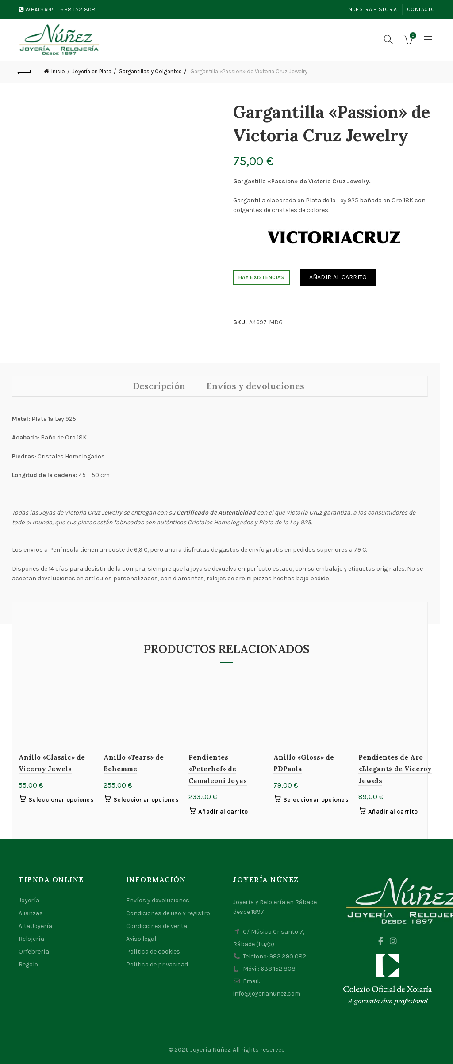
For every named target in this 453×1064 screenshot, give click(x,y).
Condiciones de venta (156, 926)
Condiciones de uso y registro (168, 913)
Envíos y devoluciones (157, 900)
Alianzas (31, 913)
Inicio (58, 71)
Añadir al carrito (338, 277)
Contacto (421, 9)
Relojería (31, 939)
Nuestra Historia (373, 9)
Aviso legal (141, 939)
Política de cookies (153, 951)
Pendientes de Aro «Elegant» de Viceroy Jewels (395, 769)
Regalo (28, 964)
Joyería (29, 900)
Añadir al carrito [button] (223, 811)
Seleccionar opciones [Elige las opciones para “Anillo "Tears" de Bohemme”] (146, 799)
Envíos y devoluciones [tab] (255, 385)
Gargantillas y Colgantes (150, 71)
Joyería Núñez (210, 1049)
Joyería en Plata (91, 71)
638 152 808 (78, 9)
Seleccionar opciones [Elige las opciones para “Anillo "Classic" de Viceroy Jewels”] (61, 799)
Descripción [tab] (159, 385)
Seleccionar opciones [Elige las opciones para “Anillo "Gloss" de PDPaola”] (316, 799)
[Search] (388, 39)
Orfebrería (34, 951)
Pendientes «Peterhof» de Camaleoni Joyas (217, 769)
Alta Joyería (35, 926)
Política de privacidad (157, 964)
